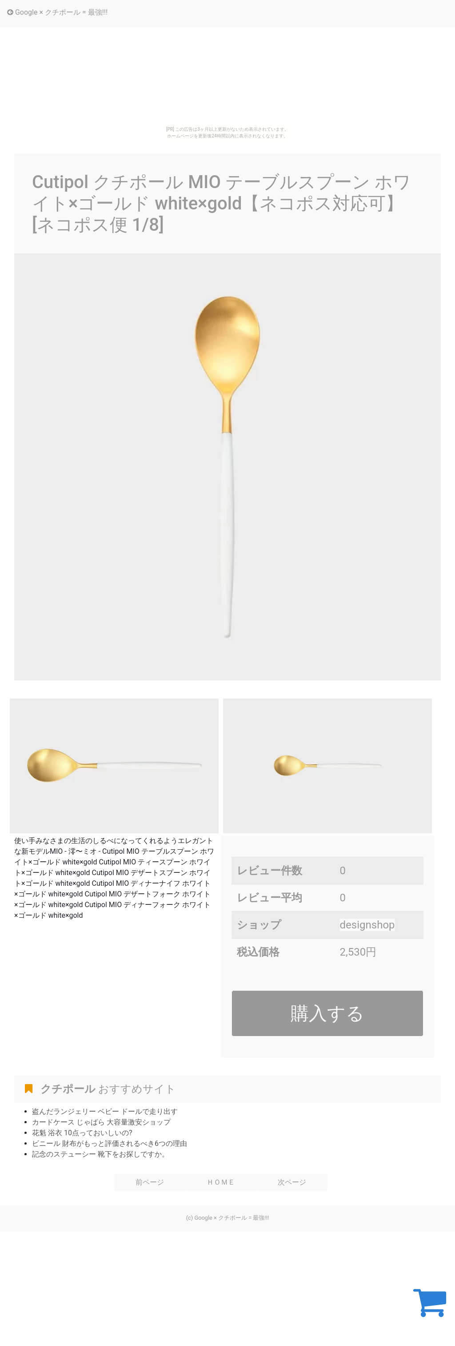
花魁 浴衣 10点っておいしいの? (82, 1133)
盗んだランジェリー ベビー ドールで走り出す (105, 1111)
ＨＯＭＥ (221, 1182)
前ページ (150, 1182)
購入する (327, 1013)
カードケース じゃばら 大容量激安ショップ (101, 1122)
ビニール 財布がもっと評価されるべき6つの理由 (109, 1143)
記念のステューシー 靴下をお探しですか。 (100, 1154)
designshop (367, 925)
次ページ (292, 1182)
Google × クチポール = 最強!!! (57, 12)
